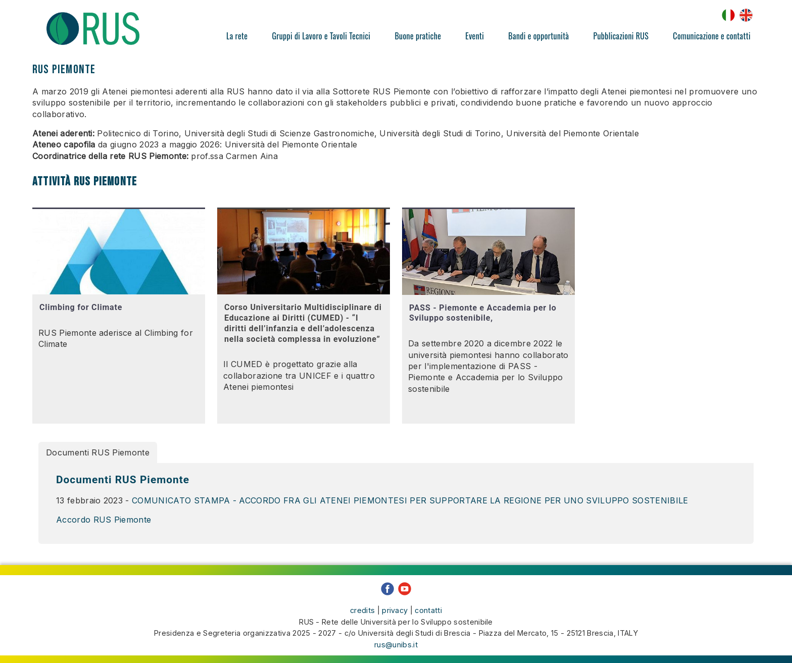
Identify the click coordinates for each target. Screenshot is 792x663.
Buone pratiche (417, 36)
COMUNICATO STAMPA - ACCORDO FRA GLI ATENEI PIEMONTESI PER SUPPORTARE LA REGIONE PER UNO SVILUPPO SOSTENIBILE (410, 500)
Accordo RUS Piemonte (103, 520)
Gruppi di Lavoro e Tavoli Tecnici (321, 36)
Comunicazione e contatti (712, 36)
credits (362, 607)
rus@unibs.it (396, 642)
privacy (395, 607)
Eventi (474, 36)
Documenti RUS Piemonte (98, 452)
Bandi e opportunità (538, 36)
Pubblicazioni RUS (621, 36)
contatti (428, 607)
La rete (236, 36)
